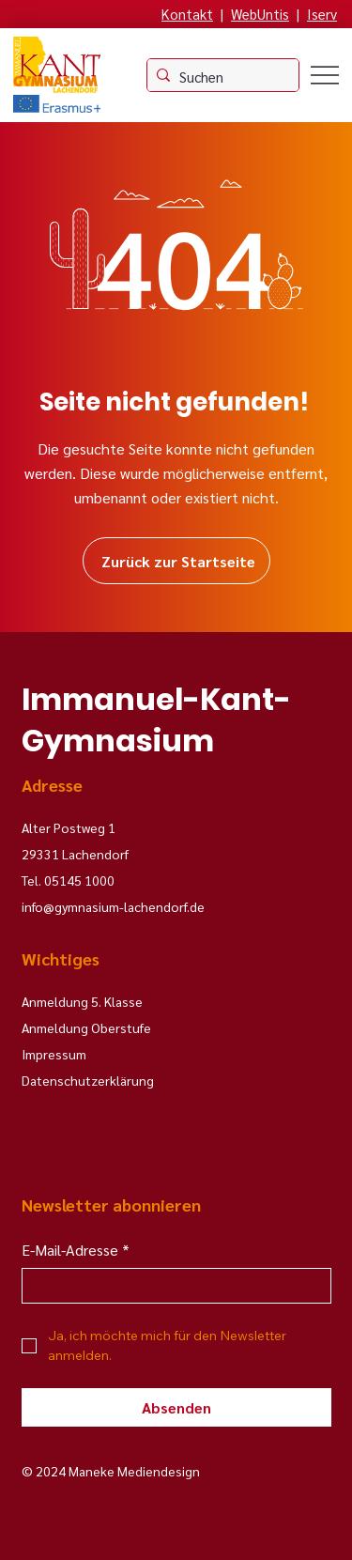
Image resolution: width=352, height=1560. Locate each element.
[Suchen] (219, 76)
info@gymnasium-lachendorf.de (113, 906)
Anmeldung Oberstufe (86, 1027)
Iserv (322, 14)
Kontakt (187, 14)
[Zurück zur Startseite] (176, 560)
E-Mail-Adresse (76, 1250)
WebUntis (260, 14)
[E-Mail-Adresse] (171, 1286)
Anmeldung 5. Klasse (82, 1001)
